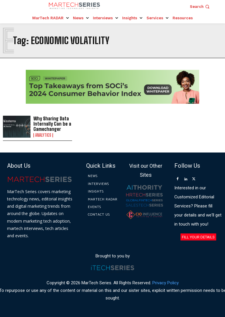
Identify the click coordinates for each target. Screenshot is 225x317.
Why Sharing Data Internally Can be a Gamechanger (51, 123)
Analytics (43, 135)
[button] (200, 6)
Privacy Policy (165, 282)
